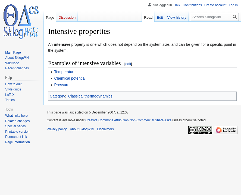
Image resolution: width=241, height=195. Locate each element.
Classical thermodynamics (90, 96)
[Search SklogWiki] (215, 17)
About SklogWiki (81, 129)
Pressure (61, 85)
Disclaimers (105, 129)
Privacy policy (57, 129)
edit (128, 64)
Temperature (65, 72)
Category (57, 96)
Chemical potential (69, 78)
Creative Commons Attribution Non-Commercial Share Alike (128, 120)
